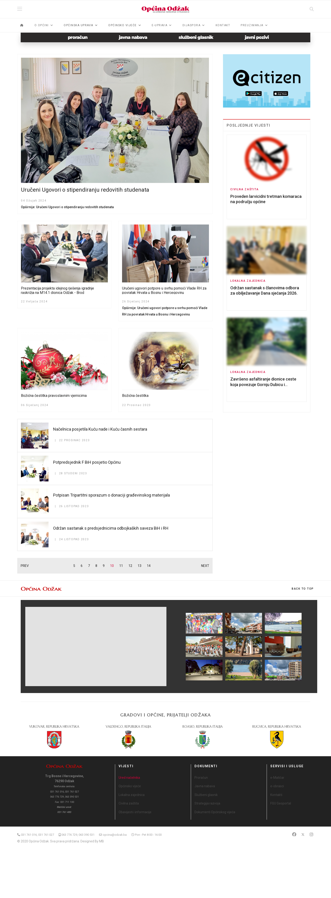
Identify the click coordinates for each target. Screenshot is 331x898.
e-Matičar (277, 777)
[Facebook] (294, 834)
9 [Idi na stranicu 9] (104, 566)
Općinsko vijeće (130, 786)
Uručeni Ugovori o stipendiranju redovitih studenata (85, 190)
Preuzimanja (252, 25)
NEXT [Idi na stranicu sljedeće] (205, 566)
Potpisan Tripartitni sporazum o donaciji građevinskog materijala (111, 495)
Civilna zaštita (244, 189)
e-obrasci (277, 786)
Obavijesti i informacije (135, 812)
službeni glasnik (196, 37)
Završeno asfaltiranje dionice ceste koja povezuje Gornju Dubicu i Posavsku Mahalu (263, 384)
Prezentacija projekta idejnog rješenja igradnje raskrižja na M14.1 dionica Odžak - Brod (57, 290)
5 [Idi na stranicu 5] (74, 566)
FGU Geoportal (280, 803)
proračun (77, 37)
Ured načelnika (129, 777)
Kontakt (223, 25)
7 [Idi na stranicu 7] (89, 566)
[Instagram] (311, 834)
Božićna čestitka (135, 395)
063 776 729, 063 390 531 (77, 834)
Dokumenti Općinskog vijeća (214, 812)
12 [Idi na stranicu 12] (130, 566)
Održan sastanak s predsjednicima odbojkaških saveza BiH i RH (110, 528)
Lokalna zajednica (248, 280)
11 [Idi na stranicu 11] (121, 566)
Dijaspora (192, 25)
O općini (41, 25)
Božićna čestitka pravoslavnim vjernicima (54, 395)
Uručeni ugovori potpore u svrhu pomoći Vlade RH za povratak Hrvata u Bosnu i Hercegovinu (164, 290)
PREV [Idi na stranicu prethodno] (25, 566)
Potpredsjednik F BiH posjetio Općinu (87, 462)
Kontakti (276, 795)
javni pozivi (257, 37)
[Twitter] (303, 834)
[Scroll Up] (303, 588)
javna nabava (133, 37)
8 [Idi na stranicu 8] (96, 566)
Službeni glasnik (206, 795)
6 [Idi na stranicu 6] (82, 566)
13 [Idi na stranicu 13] (139, 566)
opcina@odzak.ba (115, 834)
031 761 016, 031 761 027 (37, 834)
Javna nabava (204, 786)
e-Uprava (159, 25)
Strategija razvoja (207, 803)
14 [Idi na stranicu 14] (149, 566)
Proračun (201, 777)
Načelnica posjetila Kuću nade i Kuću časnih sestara (100, 429)
